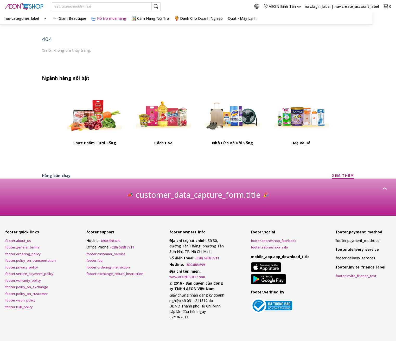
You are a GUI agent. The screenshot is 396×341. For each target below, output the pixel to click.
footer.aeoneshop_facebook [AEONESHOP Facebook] (273, 240)
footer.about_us (18, 240)
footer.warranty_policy (23, 280)
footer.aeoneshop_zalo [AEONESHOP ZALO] (269, 247)
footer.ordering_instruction (108, 267)
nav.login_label (318, 6)
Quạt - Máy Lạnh (242, 18)
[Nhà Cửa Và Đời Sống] (232, 120)
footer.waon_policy (20, 300)
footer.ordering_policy (23, 254)
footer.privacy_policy (21, 267)
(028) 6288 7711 (122, 247)
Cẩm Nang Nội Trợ (150, 18)
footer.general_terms (22, 247)
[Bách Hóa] (163, 120)
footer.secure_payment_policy (29, 273)
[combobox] (106, 6)
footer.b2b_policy (19, 307)
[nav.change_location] (282, 6)
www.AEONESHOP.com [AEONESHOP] (187, 276)
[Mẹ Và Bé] (301, 120)
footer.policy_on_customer (26, 293)
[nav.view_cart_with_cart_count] (387, 6)
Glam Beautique (69, 18)
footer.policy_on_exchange (26, 287)
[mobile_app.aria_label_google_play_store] (268, 280)
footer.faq (94, 260)
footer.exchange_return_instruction (114, 273)
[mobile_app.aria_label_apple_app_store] (266, 268)
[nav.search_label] (156, 6)
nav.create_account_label (357, 6)
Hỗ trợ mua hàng (108, 18)
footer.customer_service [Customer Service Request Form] (105, 254)
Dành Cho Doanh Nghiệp (198, 18)
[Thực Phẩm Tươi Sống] (94, 120)
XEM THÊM (343, 175)
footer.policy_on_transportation (30, 260)
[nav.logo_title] (24, 6)
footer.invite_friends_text (356, 275)
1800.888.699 (110, 240)
